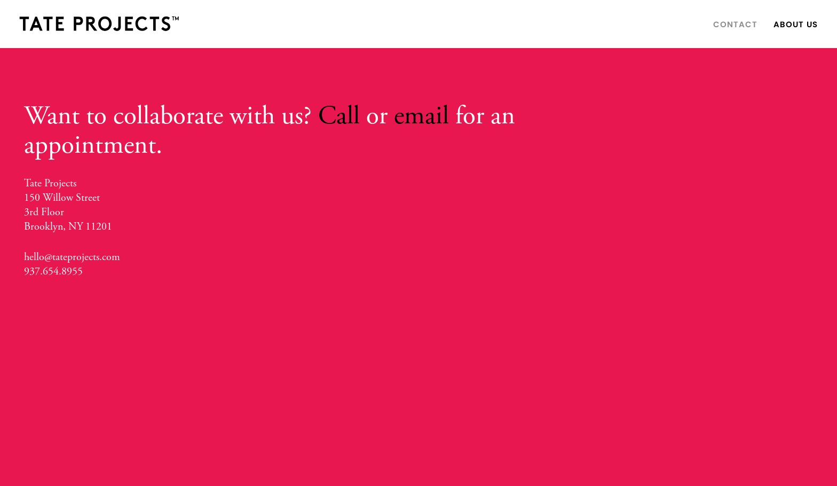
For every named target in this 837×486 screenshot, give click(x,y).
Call (339, 115)
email (421, 115)
